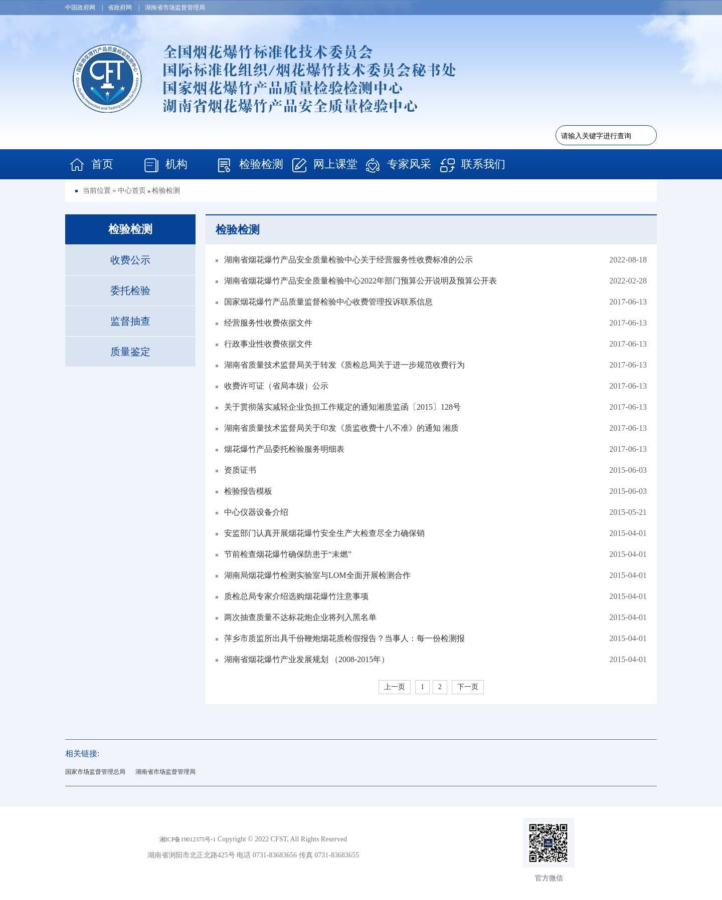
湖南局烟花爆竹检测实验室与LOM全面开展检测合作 (313, 575)
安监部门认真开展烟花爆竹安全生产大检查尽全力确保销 (320, 533)
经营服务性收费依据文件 (264, 323)
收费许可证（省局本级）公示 (272, 386)
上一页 (394, 687)
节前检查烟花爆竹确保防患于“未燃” (283, 554)
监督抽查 (130, 321)
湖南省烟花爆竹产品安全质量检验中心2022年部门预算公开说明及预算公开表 (356, 280)
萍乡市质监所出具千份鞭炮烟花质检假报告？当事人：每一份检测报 (340, 638)
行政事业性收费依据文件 (264, 344)
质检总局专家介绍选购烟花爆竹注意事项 (292, 596)
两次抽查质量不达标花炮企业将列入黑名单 (296, 617)
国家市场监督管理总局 (95, 771)
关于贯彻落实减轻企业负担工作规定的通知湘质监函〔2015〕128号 (338, 407)
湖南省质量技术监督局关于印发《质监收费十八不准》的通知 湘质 (337, 428)
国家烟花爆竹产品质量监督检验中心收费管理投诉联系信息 (324, 301)
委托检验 (130, 290)
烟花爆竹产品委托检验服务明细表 (280, 449)
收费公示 (130, 259)
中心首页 (132, 190)
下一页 (467, 687)
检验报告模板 (244, 491)
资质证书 (236, 470)
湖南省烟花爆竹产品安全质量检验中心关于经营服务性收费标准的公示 (344, 259)
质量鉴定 (130, 351)
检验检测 (166, 190)
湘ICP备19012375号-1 (187, 839)
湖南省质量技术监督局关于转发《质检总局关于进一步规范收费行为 (340, 365)
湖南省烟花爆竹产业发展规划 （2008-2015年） (302, 659)
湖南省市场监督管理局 (165, 771)
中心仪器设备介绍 (252, 512)
